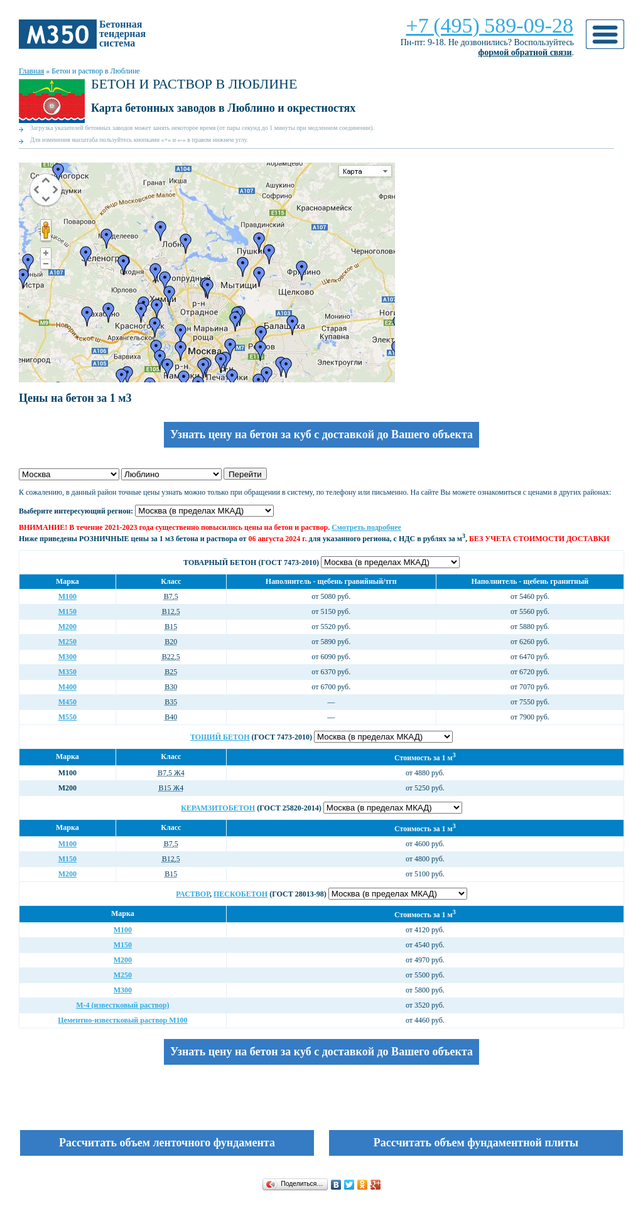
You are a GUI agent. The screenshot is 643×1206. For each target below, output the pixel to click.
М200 (67, 626)
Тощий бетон (219, 737)
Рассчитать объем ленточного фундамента (167, 1142)
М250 (67, 641)
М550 (67, 717)
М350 (67, 671)
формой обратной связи (525, 52)
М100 (67, 596)
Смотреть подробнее (366, 527)
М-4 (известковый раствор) (122, 1005)
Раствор (193, 894)
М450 (67, 701)
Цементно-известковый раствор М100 (122, 1020)
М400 (67, 686)
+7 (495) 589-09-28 (489, 25)
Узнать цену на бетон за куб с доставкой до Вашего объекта (321, 434)
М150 (67, 611)
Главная (31, 71)
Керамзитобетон (218, 808)
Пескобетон (240, 894)
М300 (67, 656)
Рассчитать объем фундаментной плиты (476, 1142)
